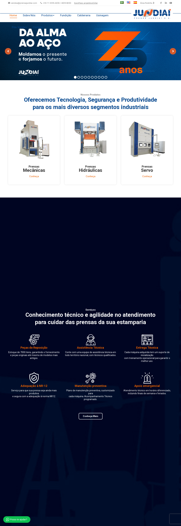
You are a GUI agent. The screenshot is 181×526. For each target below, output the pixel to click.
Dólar (95, 3)
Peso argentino (85, 3)
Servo (147, 170)
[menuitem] (122, 3)
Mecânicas (34, 170)
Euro (76, 3)
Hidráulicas (90, 170)
